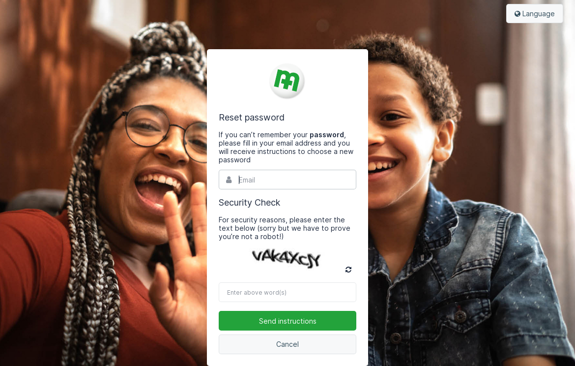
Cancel (287, 344)
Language (535, 13)
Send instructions (287, 321)
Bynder (287, 80)
